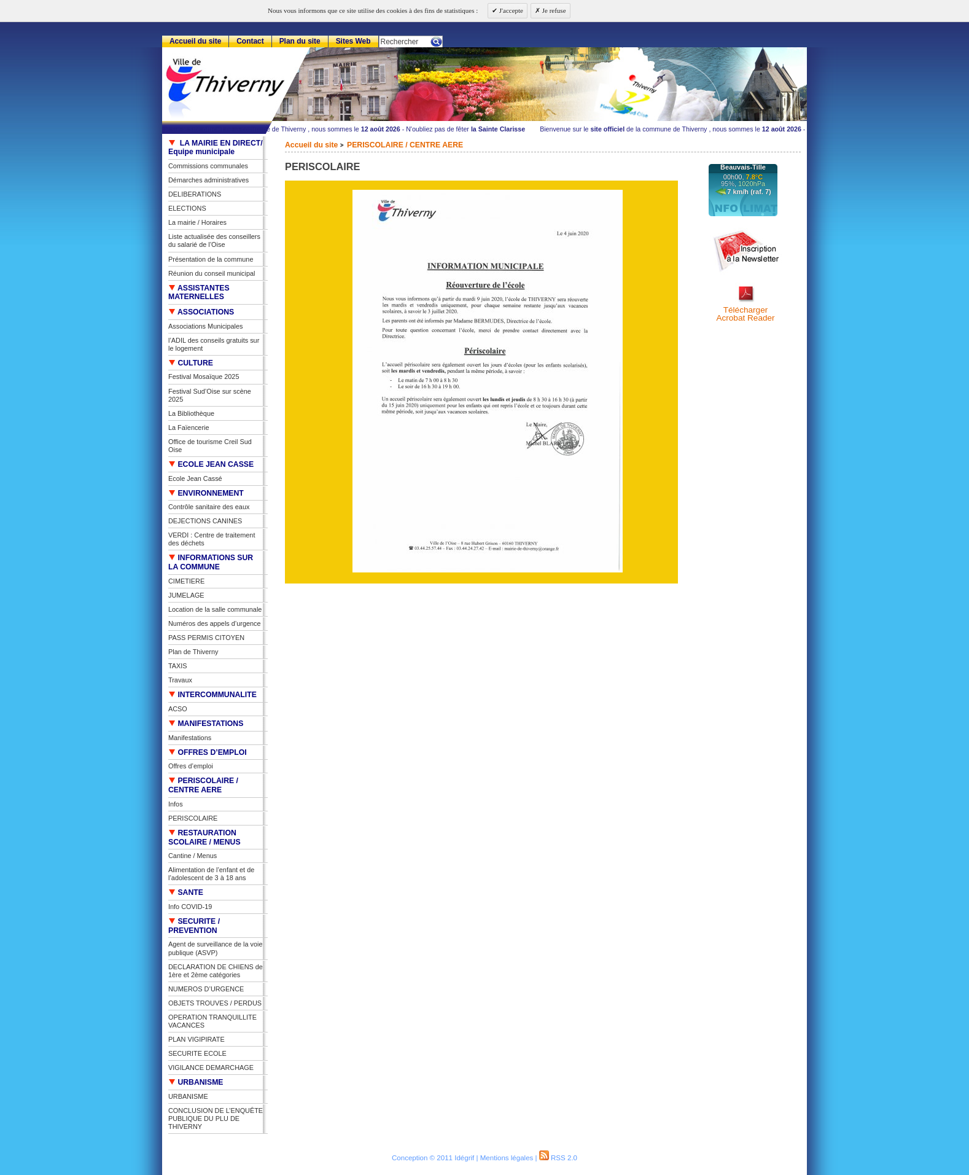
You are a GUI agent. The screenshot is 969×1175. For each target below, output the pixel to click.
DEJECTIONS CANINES (205, 521)
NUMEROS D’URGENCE (206, 989)
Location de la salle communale (215, 609)
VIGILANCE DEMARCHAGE (211, 1067)
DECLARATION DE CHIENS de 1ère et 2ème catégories (215, 970)
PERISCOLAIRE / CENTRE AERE (405, 145)
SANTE (185, 892)
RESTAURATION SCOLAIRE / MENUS (204, 837)
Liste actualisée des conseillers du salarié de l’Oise (214, 240)
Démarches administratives (208, 180)
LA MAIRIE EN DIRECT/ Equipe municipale (215, 148)
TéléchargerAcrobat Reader (745, 314)
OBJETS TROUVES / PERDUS (215, 1003)
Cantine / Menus (192, 855)
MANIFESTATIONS (205, 723)
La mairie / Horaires (197, 222)
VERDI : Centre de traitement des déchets (211, 539)
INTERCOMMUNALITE (212, 694)
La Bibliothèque (191, 413)
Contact (250, 41)
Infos (175, 804)
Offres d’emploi (190, 766)
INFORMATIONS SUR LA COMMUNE (210, 562)
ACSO (177, 708)
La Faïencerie (188, 427)
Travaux (180, 680)
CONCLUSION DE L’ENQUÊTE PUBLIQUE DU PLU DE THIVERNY (215, 1118)
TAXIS (177, 665)
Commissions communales (208, 166)
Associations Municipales (205, 326)
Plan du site (300, 41)
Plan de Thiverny (193, 651)
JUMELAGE (186, 595)
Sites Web (353, 41)
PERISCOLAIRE (192, 818)
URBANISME (196, 1082)
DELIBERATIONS (194, 194)
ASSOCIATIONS (201, 312)
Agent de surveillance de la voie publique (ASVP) (215, 948)
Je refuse (553, 10)
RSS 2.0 (558, 1157)
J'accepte (510, 10)
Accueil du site (311, 145)
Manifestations (189, 737)
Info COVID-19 (190, 906)
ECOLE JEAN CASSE (211, 464)
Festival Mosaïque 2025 (203, 376)
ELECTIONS (187, 208)
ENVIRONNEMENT (206, 493)
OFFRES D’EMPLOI (207, 752)
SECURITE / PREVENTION (194, 926)
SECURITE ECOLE (197, 1053)
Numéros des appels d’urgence (214, 623)
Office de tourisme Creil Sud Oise (210, 445)
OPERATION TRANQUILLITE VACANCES (212, 1021)
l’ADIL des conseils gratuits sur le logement (213, 344)
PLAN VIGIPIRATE (196, 1039)
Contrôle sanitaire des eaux (208, 506)
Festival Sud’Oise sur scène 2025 (209, 395)
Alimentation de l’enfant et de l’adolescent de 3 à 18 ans (211, 873)
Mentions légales (507, 1157)
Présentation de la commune (210, 259)
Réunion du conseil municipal (211, 273)
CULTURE (190, 363)
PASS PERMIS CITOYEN (206, 637)
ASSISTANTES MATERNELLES (199, 293)
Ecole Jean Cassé (195, 478)
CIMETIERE (186, 581)
